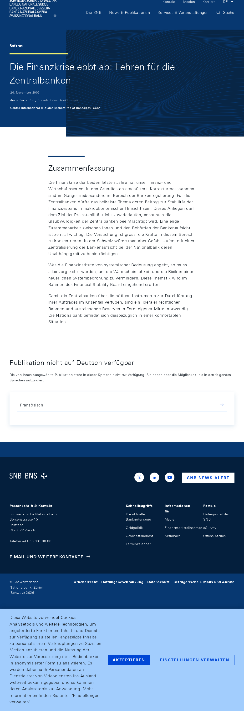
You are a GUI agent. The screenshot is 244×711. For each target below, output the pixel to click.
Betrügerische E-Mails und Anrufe (203, 582)
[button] (228, 9)
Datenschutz (158, 582)
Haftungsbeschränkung (122, 582)
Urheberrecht (85, 582)
